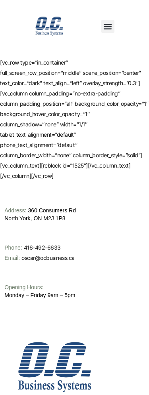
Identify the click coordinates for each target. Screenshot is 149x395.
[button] (107, 26)
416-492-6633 (42, 271)
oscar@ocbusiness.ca (48, 281)
